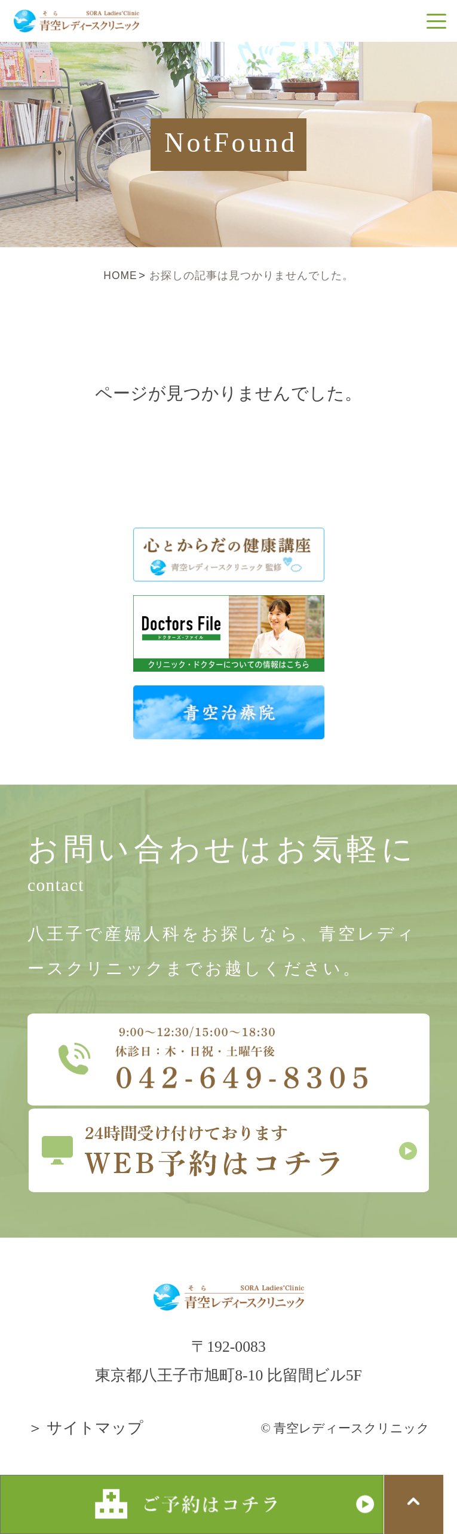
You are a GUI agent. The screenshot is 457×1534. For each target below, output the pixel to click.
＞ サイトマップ (85, 1428)
